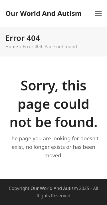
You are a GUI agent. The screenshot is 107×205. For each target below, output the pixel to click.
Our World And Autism (43, 13)
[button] (98, 13)
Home (11, 46)
